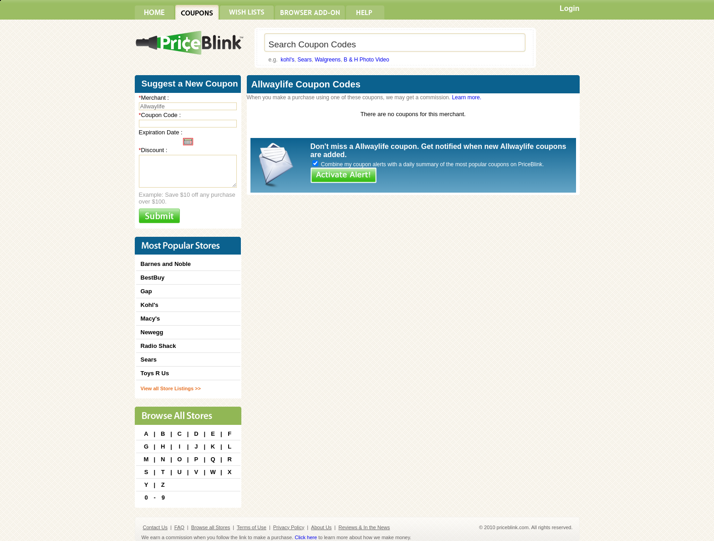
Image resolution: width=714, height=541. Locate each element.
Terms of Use (251, 527)
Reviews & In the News (364, 527)
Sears (304, 59)
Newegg (152, 332)
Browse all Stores (210, 527)
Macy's (150, 318)
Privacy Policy (288, 527)
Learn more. (466, 97)
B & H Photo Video (366, 59)
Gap (146, 291)
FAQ (179, 527)
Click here (306, 537)
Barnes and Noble (166, 263)
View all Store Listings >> (171, 388)
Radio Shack (158, 345)
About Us (321, 527)
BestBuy (153, 277)
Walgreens (328, 59)
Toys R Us (155, 373)
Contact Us (155, 527)
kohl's (287, 59)
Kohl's (149, 304)
